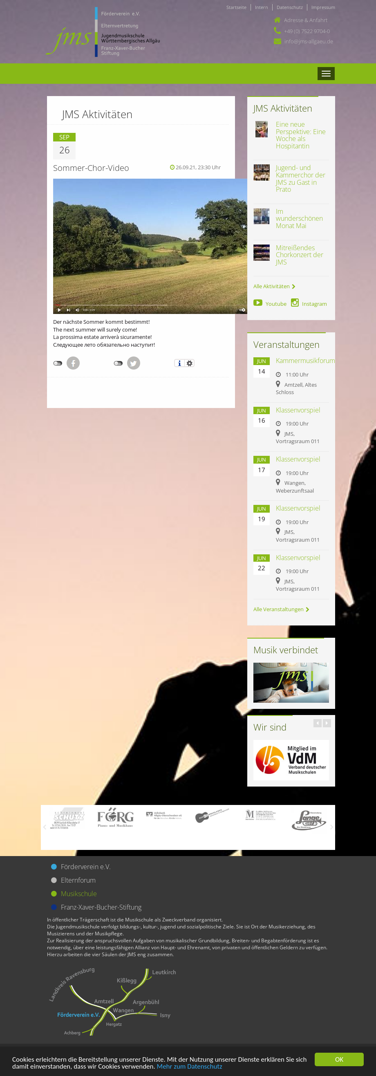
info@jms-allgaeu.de (308, 41)
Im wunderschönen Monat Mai (299, 218)
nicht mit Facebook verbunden (58, 363)
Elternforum (78, 880)
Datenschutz (290, 7)
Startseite (236, 7)
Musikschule (79, 893)
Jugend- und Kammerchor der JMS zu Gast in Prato (300, 178)
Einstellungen (189, 363)
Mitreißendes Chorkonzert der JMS (299, 255)
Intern (261, 7)
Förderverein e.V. (86, 866)
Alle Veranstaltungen (281, 609)
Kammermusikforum (305, 360)
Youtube (269, 303)
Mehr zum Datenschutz (189, 1067)
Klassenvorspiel (298, 410)
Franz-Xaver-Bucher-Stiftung (101, 907)
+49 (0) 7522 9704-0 (307, 31)
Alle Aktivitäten (274, 286)
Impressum (323, 7)
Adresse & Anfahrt (305, 20)
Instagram (309, 303)
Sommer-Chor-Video (91, 167)
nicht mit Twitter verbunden (118, 363)
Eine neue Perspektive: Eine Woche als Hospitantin (301, 135)
